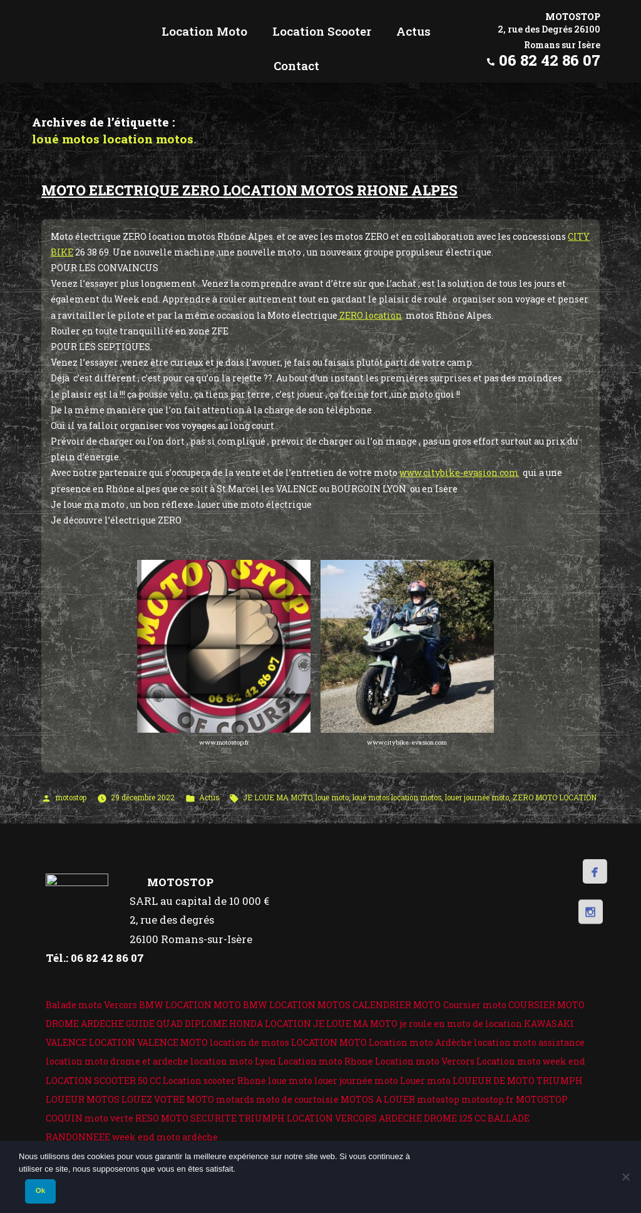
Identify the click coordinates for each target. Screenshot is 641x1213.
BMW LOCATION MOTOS (297, 1005)
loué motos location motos (396, 797)
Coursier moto (474, 1005)
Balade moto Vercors (91, 1005)
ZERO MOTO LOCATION (555, 797)
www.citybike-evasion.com (459, 472)
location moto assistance (529, 1042)
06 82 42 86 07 (549, 60)
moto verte (109, 1118)
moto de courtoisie (297, 1099)
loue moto (332, 797)
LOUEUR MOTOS (83, 1099)
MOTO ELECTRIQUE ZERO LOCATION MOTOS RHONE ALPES (249, 190)
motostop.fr (487, 1099)
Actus (209, 797)
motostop (70, 797)
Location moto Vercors (424, 1061)
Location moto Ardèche (420, 1042)
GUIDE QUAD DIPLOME (176, 1024)
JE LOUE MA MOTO (277, 797)
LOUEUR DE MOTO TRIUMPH (518, 1081)
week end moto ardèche (165, 1137)
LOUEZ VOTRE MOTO (167, 1099)
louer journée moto (477, 797)
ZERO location (369, 315)
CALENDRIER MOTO (396, 1005)
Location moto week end (530, 1061)
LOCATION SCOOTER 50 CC (103, 1081)
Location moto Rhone (325, 1061)
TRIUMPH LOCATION (285, 1118)
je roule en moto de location (460, 1024)
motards (235, 1099)
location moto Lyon (233, 1061)
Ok (40, 1190)
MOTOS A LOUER (378, 1099)
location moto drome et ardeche (117, 1061)
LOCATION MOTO (329, 1042)
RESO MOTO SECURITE (186, 1118)
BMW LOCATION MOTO (190, 1005)
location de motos (249, 1042)
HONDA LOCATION (270, 1024)
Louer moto (425, 1081)
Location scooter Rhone (214, 1081)
